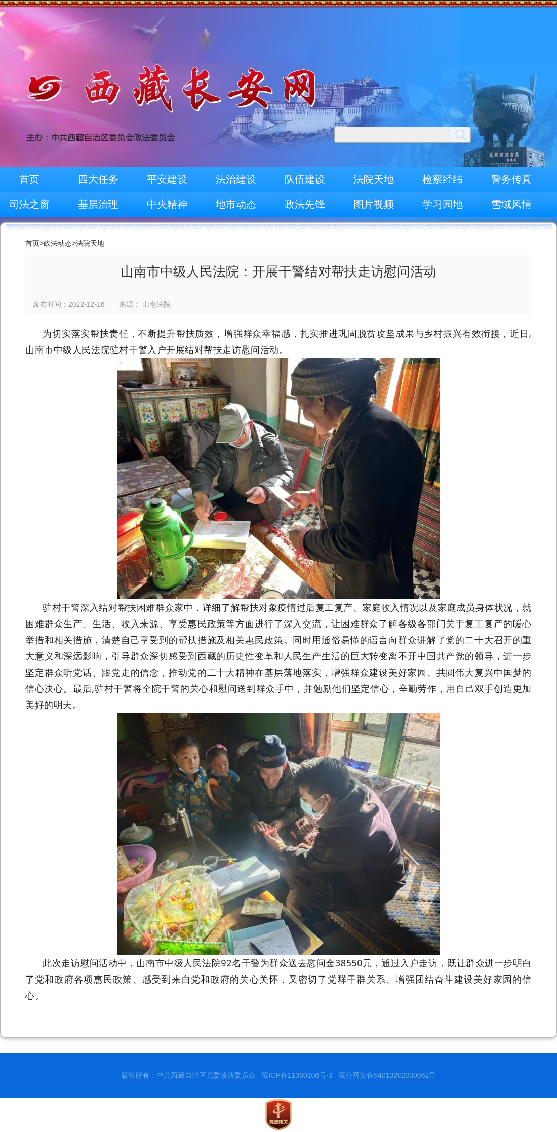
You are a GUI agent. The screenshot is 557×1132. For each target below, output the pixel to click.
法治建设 (236, 179)
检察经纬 (442, 179)
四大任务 (98, 179)
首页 (29, 179)
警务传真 (511, 179)
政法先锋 (305, 204)
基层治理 (98, 204)
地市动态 (236, 204)
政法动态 (58, 243)
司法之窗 (29, 204)
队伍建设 (305, 179)
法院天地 (373, 179)
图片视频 (373, 204)
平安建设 (167, 179)
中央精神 (167, 204)
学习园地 (442, 204)
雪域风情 (511, 204)
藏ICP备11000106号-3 (296, 1075)
